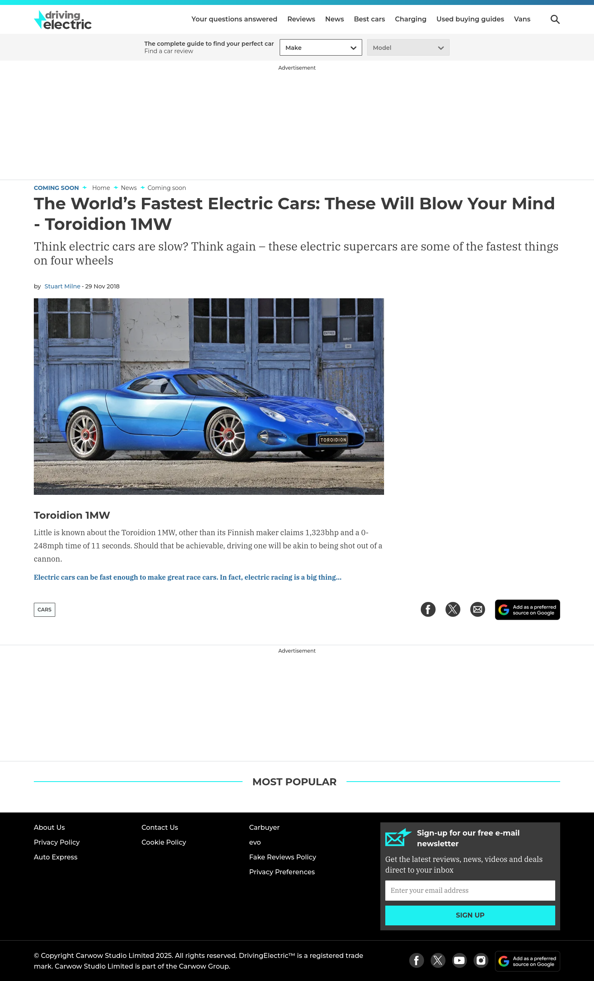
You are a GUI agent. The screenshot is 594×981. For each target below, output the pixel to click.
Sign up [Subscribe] (470, 914)
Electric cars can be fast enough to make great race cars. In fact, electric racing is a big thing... (204, 577)
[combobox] (284, 48)
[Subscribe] (470, 889)
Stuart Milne (62, 286)
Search (555, 19)
